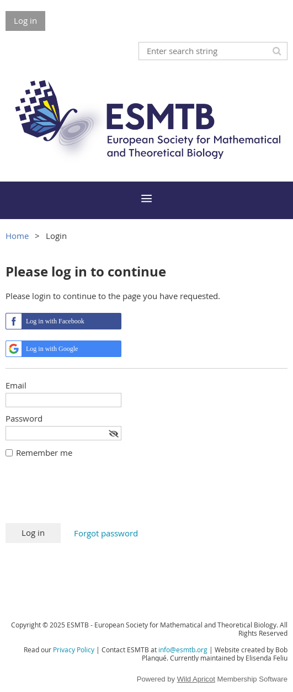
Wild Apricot (196, 679)
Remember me (44, 452)
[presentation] (89, 496)
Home (17, 235)
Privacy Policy (73, 649)
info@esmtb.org (182, 649)
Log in (25, 20)
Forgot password (106, 533)
